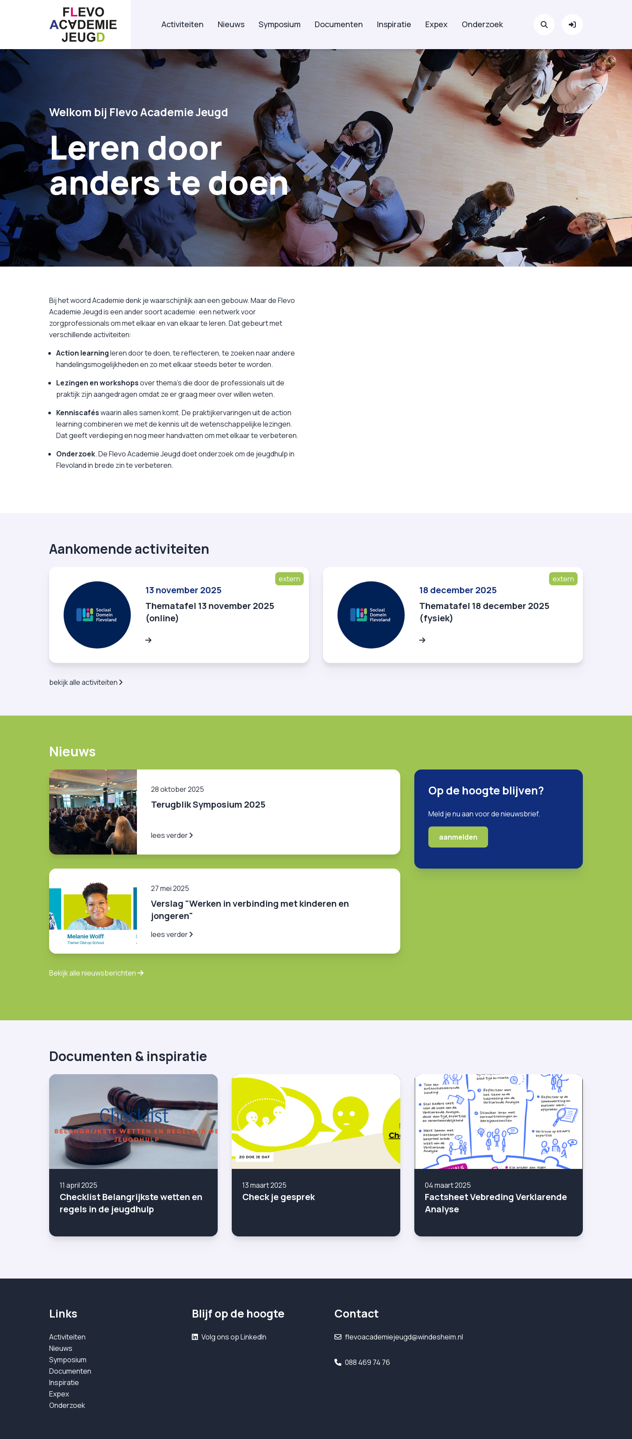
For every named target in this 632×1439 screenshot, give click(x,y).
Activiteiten (183, 24)
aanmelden (458, 837)
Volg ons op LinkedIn (233, 1337)
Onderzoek (482, 24)
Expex (436, 24)
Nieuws (231, 24)
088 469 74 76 (367, 1362)
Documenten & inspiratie (128, 1056)
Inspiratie (394, 24)
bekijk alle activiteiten (85, 682)
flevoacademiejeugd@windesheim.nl (404, 1337)
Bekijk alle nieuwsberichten (96, 973)
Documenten (339, 24)
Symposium (280, 24)
